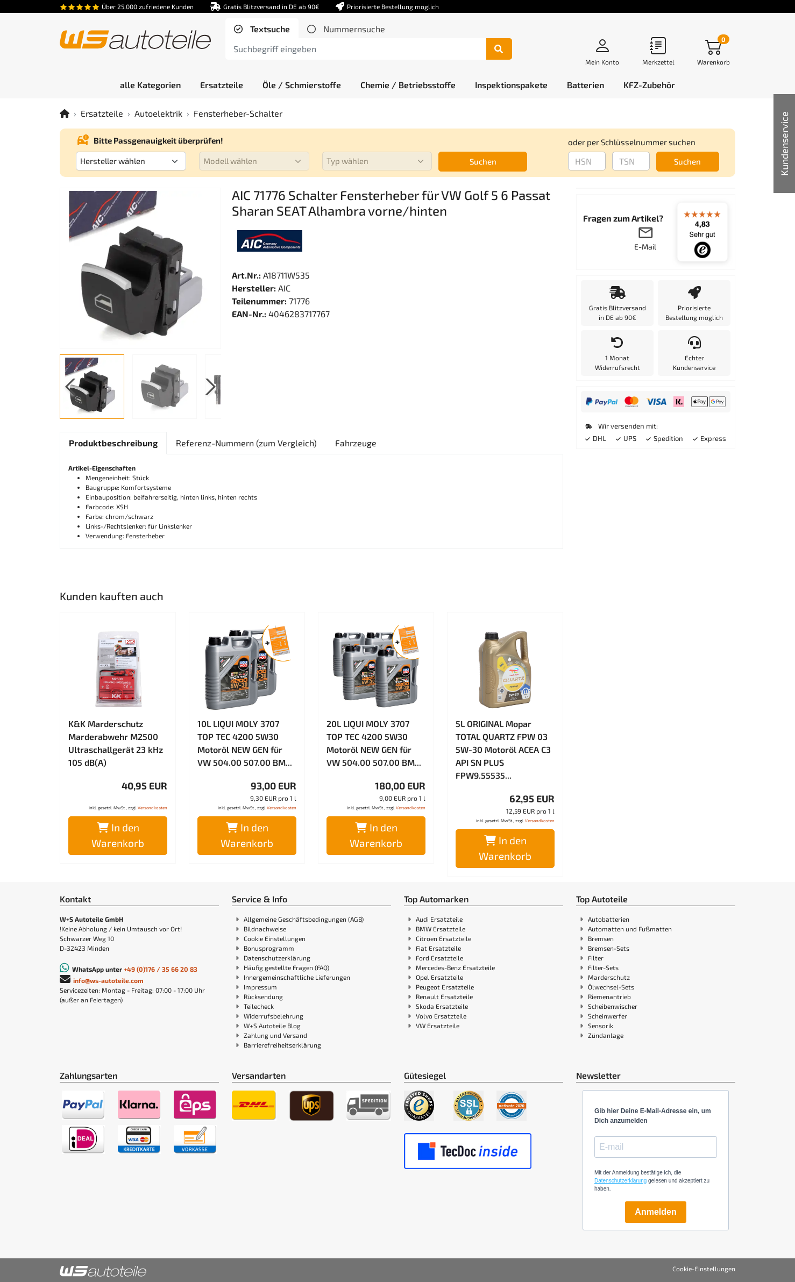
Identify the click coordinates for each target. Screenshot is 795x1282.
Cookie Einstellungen (275, 938)
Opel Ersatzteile (439, 977)
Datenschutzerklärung (277, 958)
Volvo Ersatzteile (441, 1016)
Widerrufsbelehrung (273, 1016)
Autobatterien (608, 919)
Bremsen (601, 938)
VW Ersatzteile (437, 1025)
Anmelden (655, 1211)
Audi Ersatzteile (439, 919)
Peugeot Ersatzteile (445, 987)
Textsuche (269, 29)
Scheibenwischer (612, 1006)
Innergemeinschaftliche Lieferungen (297, 977)
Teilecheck (259, 1006)
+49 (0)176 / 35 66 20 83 (160, 969)
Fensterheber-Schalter (238, 113)
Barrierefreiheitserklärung (282, 1045)
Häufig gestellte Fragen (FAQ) (286, 967)
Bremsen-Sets (608, 948)
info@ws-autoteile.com (108, 980)
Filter (596, 958)
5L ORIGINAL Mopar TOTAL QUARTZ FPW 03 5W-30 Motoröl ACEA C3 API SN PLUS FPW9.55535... (503, 749)
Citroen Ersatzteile (443, 938)
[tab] (262, 29)
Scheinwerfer (607, 1016)
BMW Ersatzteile (440, 928)
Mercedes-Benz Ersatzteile (455, 967)
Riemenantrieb (609, 996)
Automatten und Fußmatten (630, 928)
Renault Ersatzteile (444, 996)
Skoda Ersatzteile (442, 1006)
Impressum (260, 987)
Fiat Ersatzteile (438, 948)
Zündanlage (605, 1035)
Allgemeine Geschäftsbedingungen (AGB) (304, 919)
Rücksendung (263, 996)
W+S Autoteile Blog (272, 1025)
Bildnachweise (265, 928)
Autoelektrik (158, 113)
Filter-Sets (603, 967)
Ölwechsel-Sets (611, 987)
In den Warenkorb (117, 835)
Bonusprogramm (269, 948)
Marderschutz (609, 977)
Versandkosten (152, 807)
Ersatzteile (102, 113)
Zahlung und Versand (275, 1035)
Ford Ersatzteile (439, 958)
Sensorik (600, 1025)
